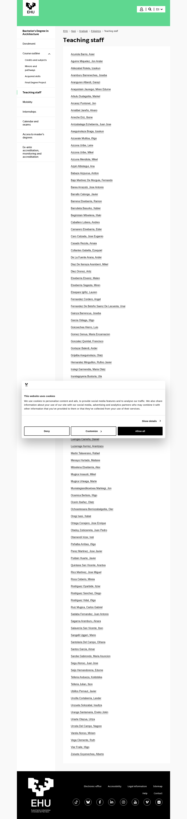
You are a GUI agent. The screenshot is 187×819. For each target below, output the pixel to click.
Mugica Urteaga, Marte (84, 481)
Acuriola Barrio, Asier (83, 54)
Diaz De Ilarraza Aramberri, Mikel (89, 264)
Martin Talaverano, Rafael (85, 453)
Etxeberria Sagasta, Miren (85, 285)
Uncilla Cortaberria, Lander (86, 698)
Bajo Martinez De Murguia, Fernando (92, 180)
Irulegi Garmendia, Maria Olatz (88, 369)
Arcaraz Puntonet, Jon (83, 103)
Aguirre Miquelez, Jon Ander (87, 61)
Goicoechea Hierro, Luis (84, 327)
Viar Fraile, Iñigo (80, 747)
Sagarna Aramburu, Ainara (86, 621)
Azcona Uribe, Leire (82, 145)
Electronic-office (92, 786)
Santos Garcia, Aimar (83, 649)
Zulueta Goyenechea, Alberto (87, 754)
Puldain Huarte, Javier (83, 558)
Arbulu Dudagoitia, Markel (85, 96)
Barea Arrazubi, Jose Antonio (87, 187)
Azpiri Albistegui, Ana (83, 166)
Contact (158, 793)
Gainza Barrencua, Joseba (86, 313)
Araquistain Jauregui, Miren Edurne (91, 89)
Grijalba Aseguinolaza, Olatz (87, 355)
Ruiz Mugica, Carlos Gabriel (87, 607)
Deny (47, 431)
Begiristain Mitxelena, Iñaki (86, 215)
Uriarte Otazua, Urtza (83, 719)
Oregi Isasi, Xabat (81, 516)
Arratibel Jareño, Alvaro (84, 110)
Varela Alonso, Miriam (83, 733)
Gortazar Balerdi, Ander (84, 348)
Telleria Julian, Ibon (82, 684)
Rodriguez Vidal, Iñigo (83, 600)
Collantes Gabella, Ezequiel (86, 250)
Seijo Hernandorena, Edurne (87, 670)
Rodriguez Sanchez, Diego (86, 593)
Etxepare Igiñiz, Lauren (84, 292)
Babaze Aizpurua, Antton (85, 173)
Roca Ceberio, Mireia (83, 579)
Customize (94, 431)
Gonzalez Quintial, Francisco (87, 341)
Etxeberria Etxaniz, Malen (85, 278)
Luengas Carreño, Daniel (85, 439)
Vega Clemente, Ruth (83, 740)
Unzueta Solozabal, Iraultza (86, 705)
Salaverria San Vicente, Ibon (87, 628)
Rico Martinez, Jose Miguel (86, 572)
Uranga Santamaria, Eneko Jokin (89, 712)
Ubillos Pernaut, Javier (83, 691)
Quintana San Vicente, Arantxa (88, 565)
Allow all (140, 431)
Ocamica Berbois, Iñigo (84, 495)
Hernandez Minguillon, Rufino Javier (91, 362)
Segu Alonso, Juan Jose (84, 663)
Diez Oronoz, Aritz (81, 271)
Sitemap (157, 786)
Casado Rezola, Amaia (84, 243)
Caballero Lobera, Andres (85, 222)
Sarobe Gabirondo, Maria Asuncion (90, 656)
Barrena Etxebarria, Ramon (86, 201)
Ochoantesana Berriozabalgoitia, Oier (92, 509)
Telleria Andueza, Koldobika (86, 677)
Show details (149, 421)
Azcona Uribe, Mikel (82, 152)
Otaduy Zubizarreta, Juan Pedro (89, 530)
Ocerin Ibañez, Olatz (82, 502)
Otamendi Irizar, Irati (82, 537)
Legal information (137, 786)
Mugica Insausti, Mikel (83, 474)
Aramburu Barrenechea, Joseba (89, 75)
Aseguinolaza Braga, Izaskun (87, 131)
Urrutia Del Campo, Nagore (86, 726)
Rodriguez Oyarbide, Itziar (85, 586)
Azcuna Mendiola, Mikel (84, 159)
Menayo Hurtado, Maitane (85, 460)
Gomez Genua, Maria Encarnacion (90, 334)
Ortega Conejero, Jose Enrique (88, 523)
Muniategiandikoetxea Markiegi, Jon (91, 488)
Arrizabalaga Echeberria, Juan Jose (91, 124)
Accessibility (114, 786)
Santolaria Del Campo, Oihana (88, 642)
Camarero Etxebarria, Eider (86, 229)
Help (144, 793)
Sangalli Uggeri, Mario (83, 635)
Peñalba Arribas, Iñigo (83, 544)
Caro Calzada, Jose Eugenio (87, 236)
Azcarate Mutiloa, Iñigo (84, 138)
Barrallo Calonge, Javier (84, 194)
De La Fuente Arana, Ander (86, 257)
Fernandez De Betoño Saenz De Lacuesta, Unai (98, 306)
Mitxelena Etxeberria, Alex (85, 467)
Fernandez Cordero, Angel (86, 299)
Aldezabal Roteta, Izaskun (85, 68)
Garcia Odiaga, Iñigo (82, 320)
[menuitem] (159, 9)
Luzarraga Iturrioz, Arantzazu (87, 446)
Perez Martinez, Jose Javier (86, 551)
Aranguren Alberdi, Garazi (85, 82)
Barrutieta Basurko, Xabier (86, 208)
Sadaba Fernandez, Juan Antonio (90, 614)
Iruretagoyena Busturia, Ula (86, 376)
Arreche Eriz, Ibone (82, 117)
